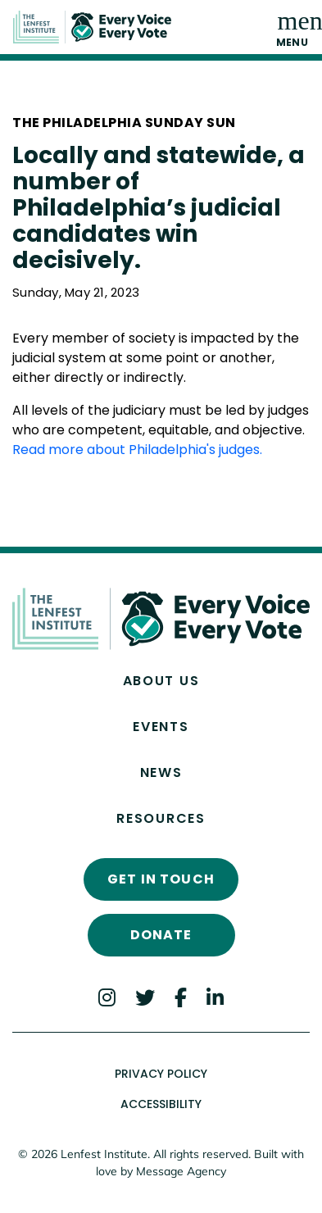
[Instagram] (107, 997)
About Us (161, 680)
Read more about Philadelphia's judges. (138, 449)
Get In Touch (161, 879)
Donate (161, 934)
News (161, 772)
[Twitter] (145, 997)
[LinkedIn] (215, 997)
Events (160, 726)
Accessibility (161, 1104)
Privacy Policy (161, 1073)
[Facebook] (181, 997)
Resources (160, 818)
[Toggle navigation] (292, 27)
